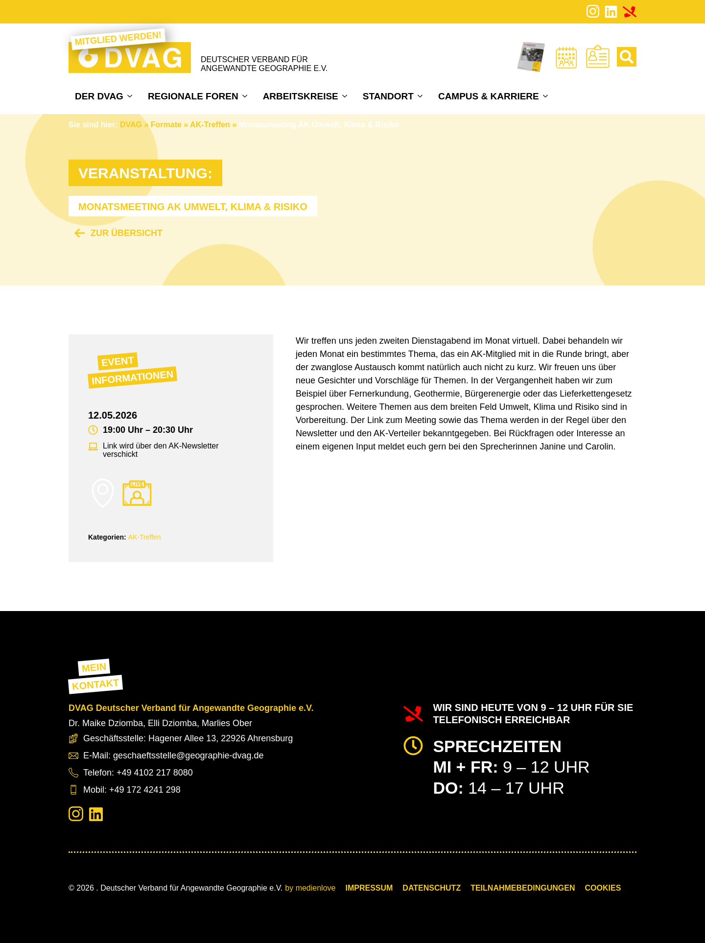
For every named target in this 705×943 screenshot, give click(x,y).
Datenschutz (431, 888)
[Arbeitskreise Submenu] (345, 96)
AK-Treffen (210, 124)
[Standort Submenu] (421, 96)
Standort (388, 96)
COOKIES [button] (603, 888)
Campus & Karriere (488, 96)
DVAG (131, 124)
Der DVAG (99, 96)
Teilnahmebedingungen (522, 888)
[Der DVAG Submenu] (131, 96)
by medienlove (310, 888)
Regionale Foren (193, 96)
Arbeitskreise (300, 96)
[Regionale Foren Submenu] (246, 96)
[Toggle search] (626, 57)
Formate (166, 124)
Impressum (369, 888)
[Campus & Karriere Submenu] (546, 96)
